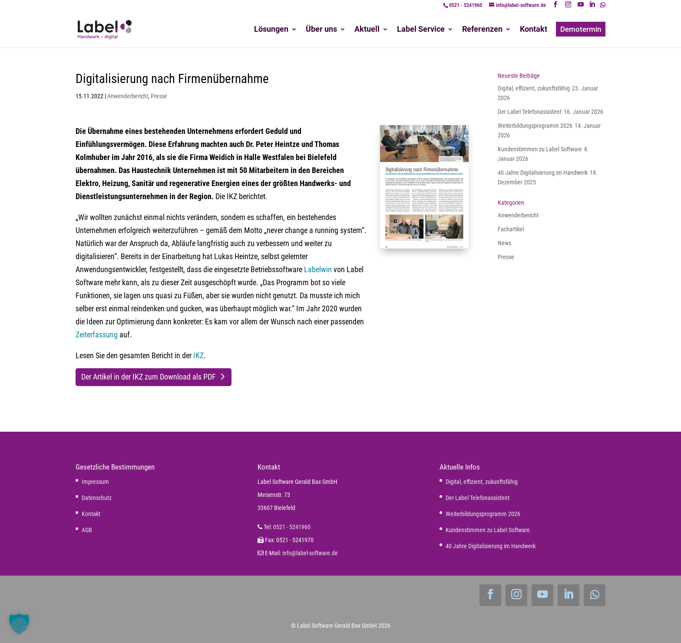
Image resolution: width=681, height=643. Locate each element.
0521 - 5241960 (465, 5)
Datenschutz (97, 497)
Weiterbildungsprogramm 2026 (535, 125)
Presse (159, 96)
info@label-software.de (310, 553)
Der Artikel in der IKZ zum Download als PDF (148, 376)
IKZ (198, 355)
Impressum (95, 481)
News (504, 243)
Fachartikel (511, 229)
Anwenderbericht (127, 96)
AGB (87, 529)
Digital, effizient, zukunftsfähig (534, 88)
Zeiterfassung (97, 334)
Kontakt (91, 513)
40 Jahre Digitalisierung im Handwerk (543, 172)
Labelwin (318, 269)
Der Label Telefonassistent (530, 111)
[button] (19, 624)
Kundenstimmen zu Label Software (540, 149)
